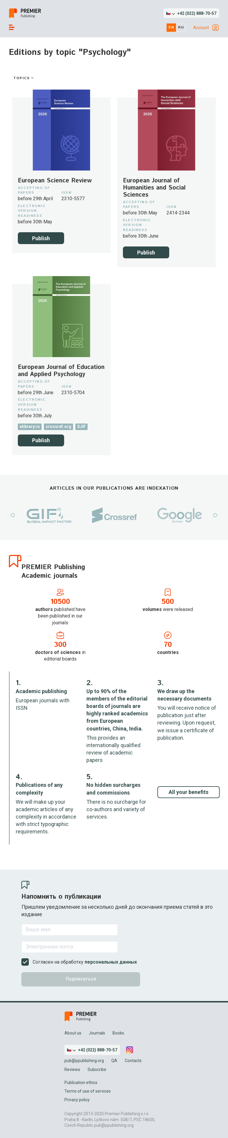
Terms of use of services (87, 1091)
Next (215, 515)
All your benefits (188, 792)
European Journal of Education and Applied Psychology (61, 371)
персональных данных (111, 962)
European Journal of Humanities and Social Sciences (154, 188)
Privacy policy (77, 1099)
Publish (41, 238)
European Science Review (55, 180)
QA (114, 1060)
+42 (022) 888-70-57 (196, 13)
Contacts (133, 1060)
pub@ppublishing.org (84, 1060)
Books (118, 1033)
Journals (97, 1033)
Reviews (72, 1069)
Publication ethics (80, 1082)
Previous (12, 515)
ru (181, 27)
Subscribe (97, 1069)
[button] (191, 13)
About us (72, 1033)
